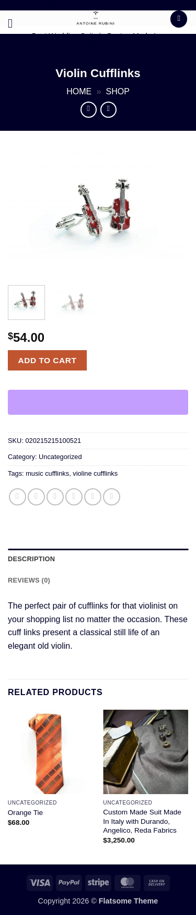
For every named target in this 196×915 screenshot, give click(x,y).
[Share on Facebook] (36, 496)
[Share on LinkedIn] (111, 496)
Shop (118, 91)
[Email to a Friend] (74, 496)
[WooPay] (98, 402)
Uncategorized (60, 457)
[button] (14, 23)
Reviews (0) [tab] (29, 580)
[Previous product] (108, 110)
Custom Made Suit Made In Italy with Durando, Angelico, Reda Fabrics (142, 821)
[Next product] (88, 110)
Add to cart (47, 360)
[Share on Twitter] (55, 496)
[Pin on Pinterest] (92, 496)
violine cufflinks (95, 473)
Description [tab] (31, 559)
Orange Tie (25, 813)
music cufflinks (47, 473)
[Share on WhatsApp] (17, 496)
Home (78, 91)
